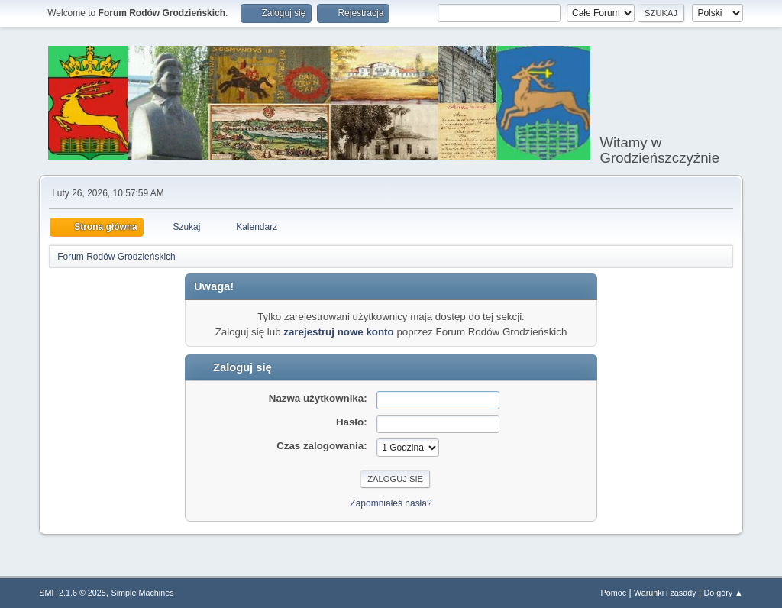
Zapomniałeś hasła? (390, 503)
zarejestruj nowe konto (338, 332)
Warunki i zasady (665, 592)
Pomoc (614, 592)
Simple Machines (142, 592)
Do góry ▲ (722, 592)
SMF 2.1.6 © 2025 (72, 592)
